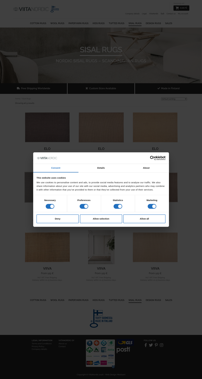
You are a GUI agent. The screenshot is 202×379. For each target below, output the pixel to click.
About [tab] (146, 168)
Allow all (144, 219)
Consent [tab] (55, 168)
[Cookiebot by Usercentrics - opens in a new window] (152, 158)
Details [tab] (101, 168)
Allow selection (101, 219)
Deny (57, 219)
